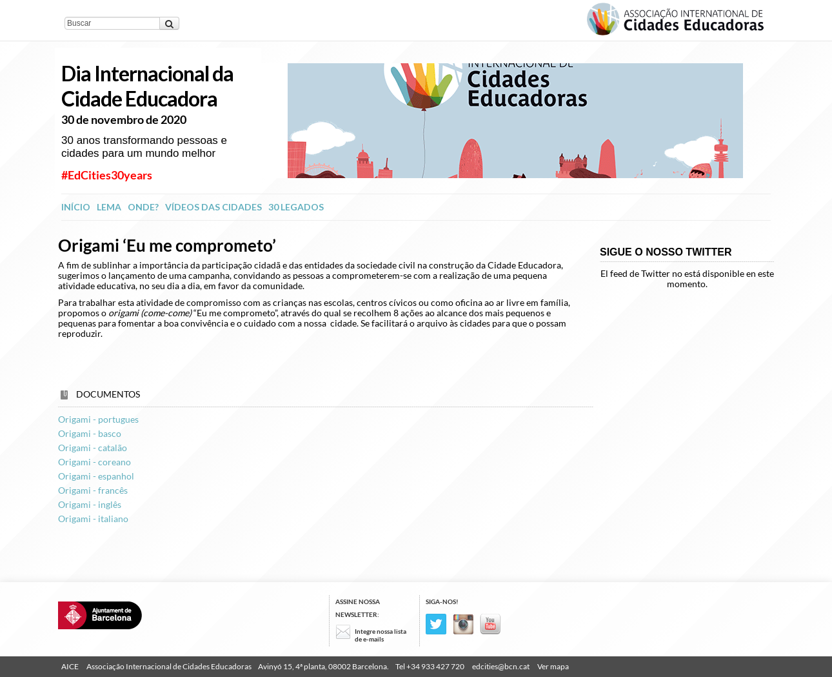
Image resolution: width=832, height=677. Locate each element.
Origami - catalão (92, 447)
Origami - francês (93, 490)
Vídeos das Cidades (213, 206)
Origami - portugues (98, 419)
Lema (109, 206)
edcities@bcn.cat (501, 666)
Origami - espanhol (96, 475)
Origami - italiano (93, 518)
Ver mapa (553, 666)
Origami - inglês (89, 504)
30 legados (296, 206)
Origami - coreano (94, 461)
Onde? (143, 206)
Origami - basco (89, 433)
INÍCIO (75, 206)
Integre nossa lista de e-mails (380, 635)
